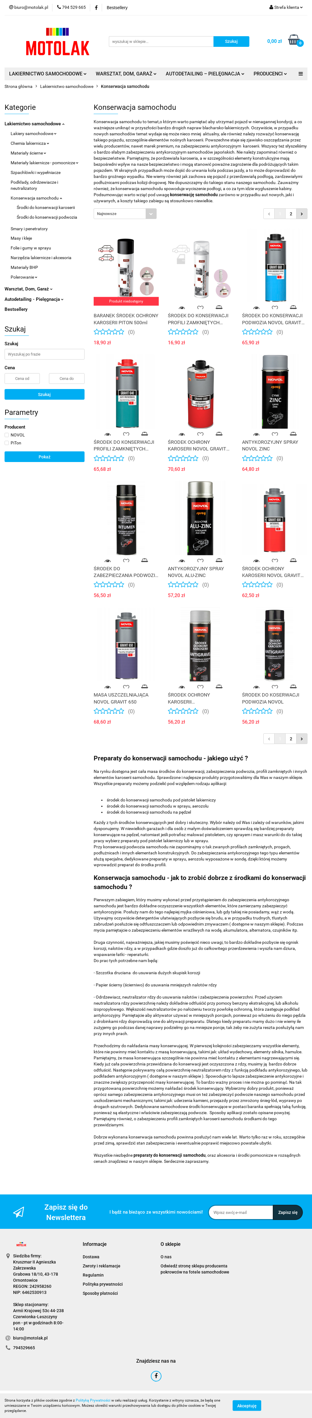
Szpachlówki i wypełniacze (36, 172)
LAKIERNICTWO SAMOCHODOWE (48, 74)
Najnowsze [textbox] (106, 213)
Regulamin (93, 1275)
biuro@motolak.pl (30, 1338)
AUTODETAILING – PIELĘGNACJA (205, 74)
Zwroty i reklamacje (101, 1265)
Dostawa (91, 1256)
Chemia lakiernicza (30, 143)
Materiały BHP (24, 267)
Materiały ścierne (28, 153)
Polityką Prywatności (93, 1400)
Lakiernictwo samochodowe (34, 124)
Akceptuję (247, 1405)
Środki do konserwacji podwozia (47, 217)
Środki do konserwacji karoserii (46, 207)
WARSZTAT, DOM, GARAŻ (126, 74)
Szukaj (44, 394)
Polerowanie (24, 277)
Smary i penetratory (29, 228)
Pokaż (44, 456)
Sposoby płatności (100, 1293)
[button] (95, 1244)
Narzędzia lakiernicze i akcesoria (41, 257)
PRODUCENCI (270, 74)
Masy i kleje (21, 238)
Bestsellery (16, 309)
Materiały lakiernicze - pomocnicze (44, 162)
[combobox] (125, 213)
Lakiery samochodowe (34, 133)
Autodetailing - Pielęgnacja (34, 299)
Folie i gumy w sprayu (31, 247)
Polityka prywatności (103, 1284)
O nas (166, 1256)
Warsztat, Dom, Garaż (29, 289)
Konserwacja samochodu (36, 198)
